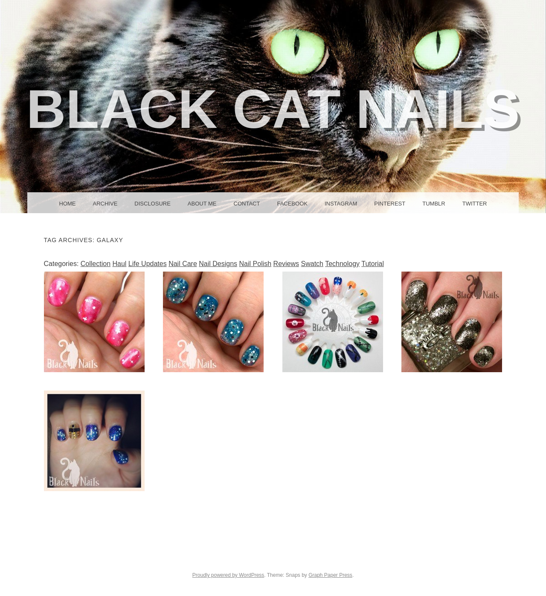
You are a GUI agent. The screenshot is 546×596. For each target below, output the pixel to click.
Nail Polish (255, 263)
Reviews (286, 263)
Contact (247, 203)
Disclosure (152, 203)
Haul (119, 263)
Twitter (474, 203)
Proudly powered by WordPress (228, 575)
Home (67, 203)
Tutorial (372, 263)
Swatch (312, 263)
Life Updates (147, 263)
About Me (202, 203)
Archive (105, 203)
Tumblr (433, 203)
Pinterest (389, 203)
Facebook (292, 203)
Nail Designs (218, 263)
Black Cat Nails (273, 108)
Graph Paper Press (330, 575)
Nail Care (182, 263)
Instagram (341, 203)
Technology (342, 263)
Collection (95, 263)
